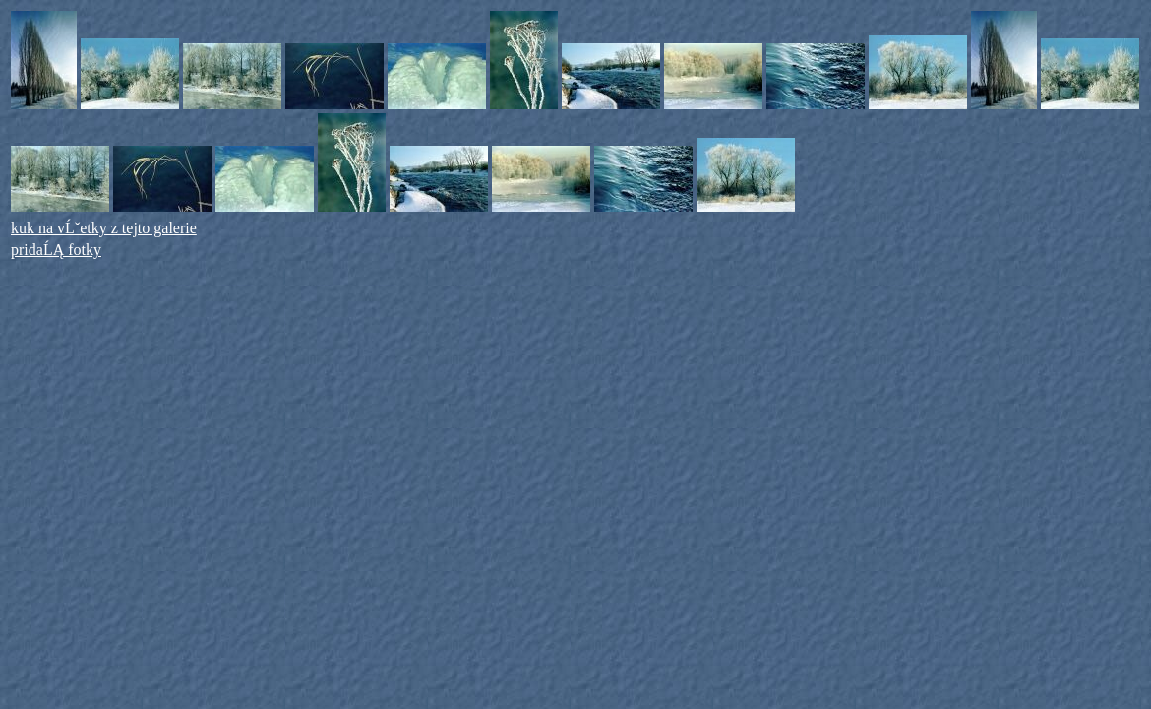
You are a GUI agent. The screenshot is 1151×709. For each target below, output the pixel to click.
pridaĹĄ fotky (56, 249)
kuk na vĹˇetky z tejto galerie (104, 228)
